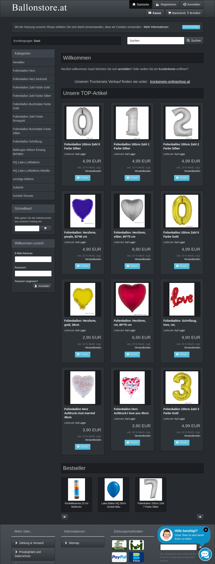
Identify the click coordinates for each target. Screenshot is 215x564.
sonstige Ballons (23, 179)
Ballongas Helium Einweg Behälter (29, 152)
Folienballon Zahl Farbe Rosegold (28, 118)
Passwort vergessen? (26, 281)
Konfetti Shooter (23, 195)
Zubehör (18, 187)
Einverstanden (191, 27)
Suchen (194, 40)
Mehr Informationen (156, 27)
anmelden (124, 69)
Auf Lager (80, 154)
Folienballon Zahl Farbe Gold (31, 87)
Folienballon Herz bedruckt (30, 79)
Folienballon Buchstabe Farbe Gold (32, 106)
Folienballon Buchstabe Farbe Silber (32, 131)
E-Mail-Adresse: (24, 253)
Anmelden (42, 286)
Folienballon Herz (24, 70)
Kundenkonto (167, 69)
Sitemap (71, 543)
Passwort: (20, 267)
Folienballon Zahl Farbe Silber (32, 95)
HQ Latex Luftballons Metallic (31, 170)
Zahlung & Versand (29, 543)
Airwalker (19, 62)
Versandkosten (93, 171)
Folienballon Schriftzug (27, 141)
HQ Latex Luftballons (26, 162)
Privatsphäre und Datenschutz (28, 554)
